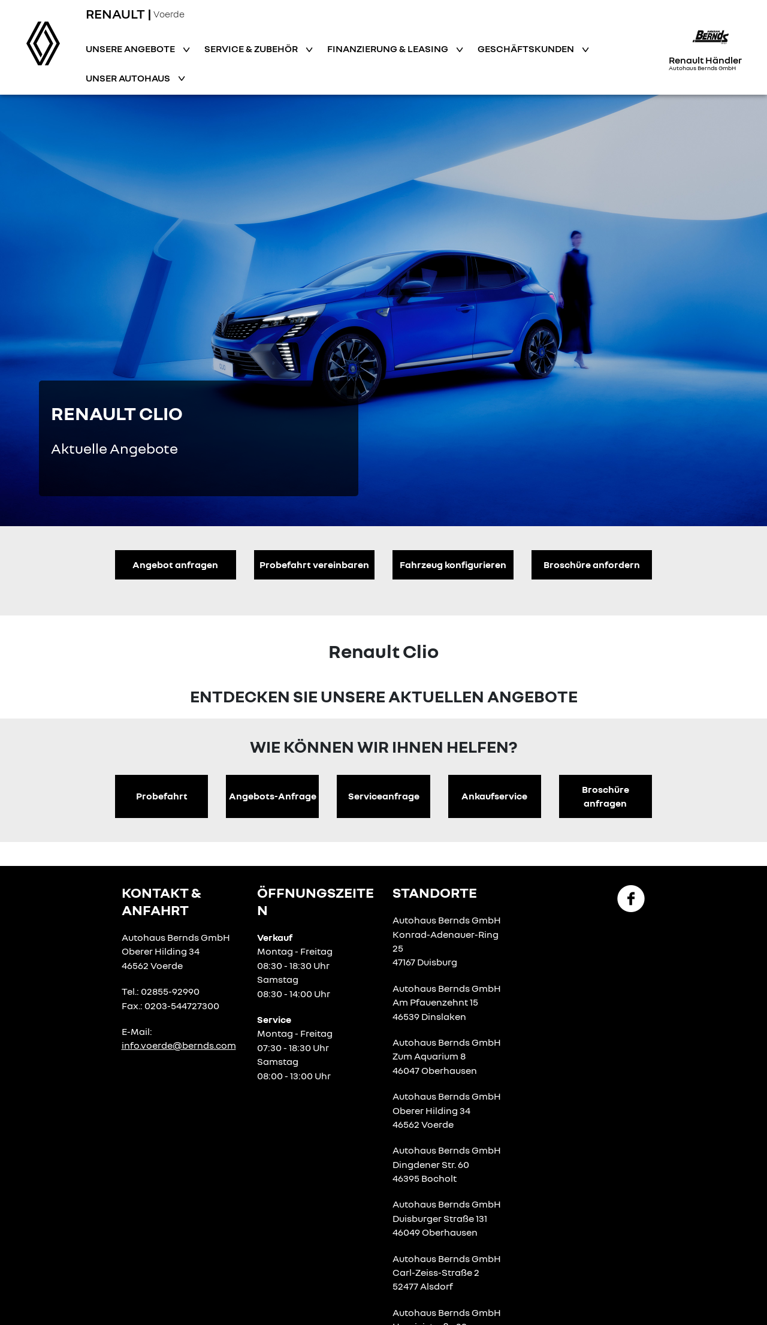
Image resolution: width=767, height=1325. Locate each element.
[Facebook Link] (631, 898)
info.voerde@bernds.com (179, 1045)
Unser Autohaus (129, 78)
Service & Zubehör (252, 49)
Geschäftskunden (527, 49)
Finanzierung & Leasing (388, 49)
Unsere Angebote (131, 49)
